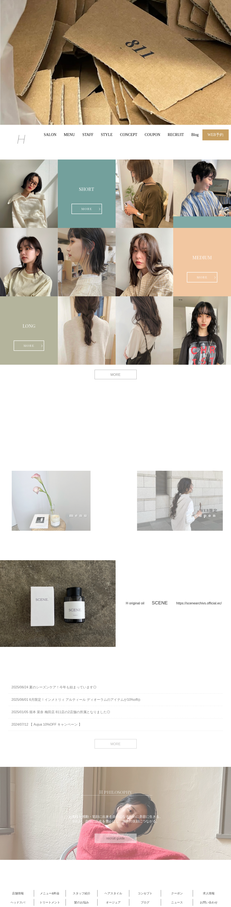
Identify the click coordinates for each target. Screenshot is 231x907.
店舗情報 (18, 893)
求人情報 (209, 893)
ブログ (145, 902)
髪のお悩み (81, 902)
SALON (50, 135)
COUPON (152, 135)
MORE (86, 209)
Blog (195, 135)
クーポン (177, 893)
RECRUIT (176, 135)
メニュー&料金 (49, 893)
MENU (69, 135)
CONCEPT (128, 135)
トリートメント (50, 902)
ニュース (177, 902)
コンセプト (145, 893)
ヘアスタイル (113, 893)
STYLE (107, 135)
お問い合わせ (209, 902)
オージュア (113, 902)
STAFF (88, 135)
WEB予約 (215, 135)
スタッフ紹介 (81, 893)
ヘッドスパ (18, 902)
